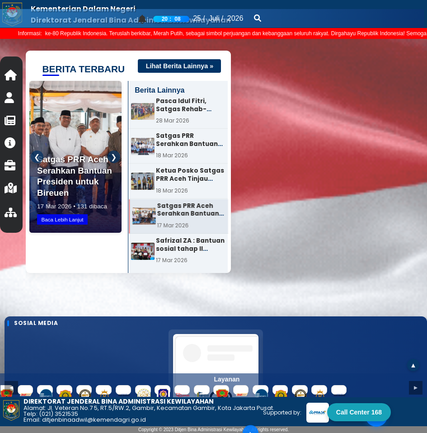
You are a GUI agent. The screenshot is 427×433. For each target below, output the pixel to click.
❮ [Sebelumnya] (40, 157)
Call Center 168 (359, 412)
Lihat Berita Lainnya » (180, 66)
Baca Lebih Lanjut (67, 218)
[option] (178, 112)
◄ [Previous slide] (11, 384)
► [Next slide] (415, 384)
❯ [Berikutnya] (110, 157)
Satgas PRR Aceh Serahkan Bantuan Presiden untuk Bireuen (192, 225)
